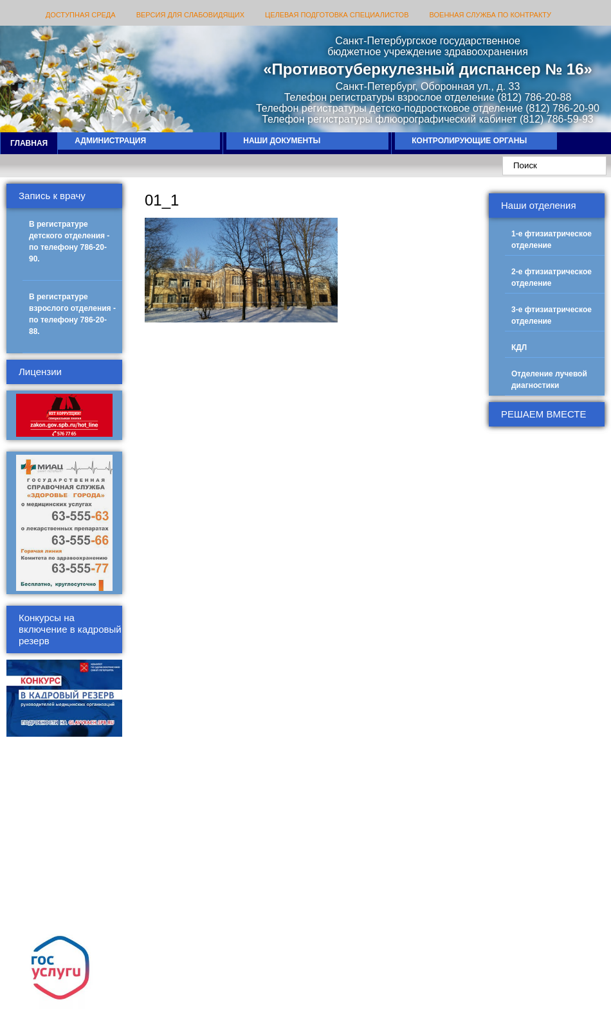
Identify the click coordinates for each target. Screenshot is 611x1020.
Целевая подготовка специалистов (336, 15)
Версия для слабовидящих (190, 15)
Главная (29, 143)
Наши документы (281, 140)
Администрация (110, 140)
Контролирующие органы (469, 140)
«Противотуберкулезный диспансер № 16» (427, 69)
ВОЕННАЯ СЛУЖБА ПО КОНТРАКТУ (490, 15)
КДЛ (519, 347)
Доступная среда (81, 15)
